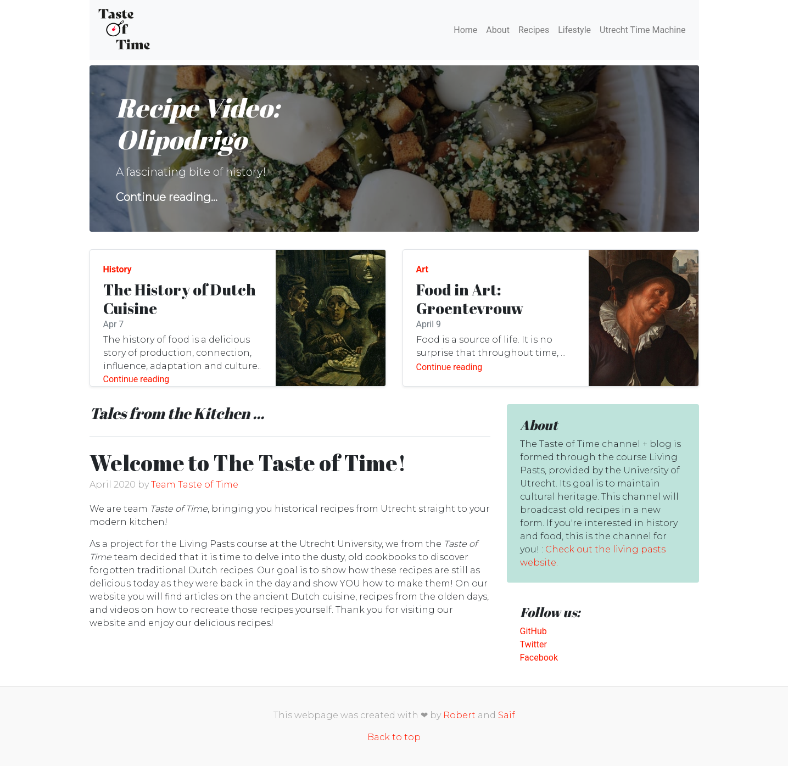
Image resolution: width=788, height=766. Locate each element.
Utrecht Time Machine (642, 30)
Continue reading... (166, 197)
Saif (506, 715)
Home (465, 30)
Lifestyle (574, 30)
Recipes (533, 30)
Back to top (394, 737)
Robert (459, 715)
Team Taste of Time (194, 484)
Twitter (533, 644)
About (498, 30)
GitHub (533, 631)
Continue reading (136, 379)
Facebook (539, 657)
